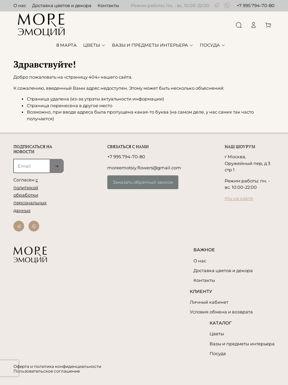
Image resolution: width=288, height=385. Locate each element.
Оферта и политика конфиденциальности (57, 366)
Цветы (217, 333)
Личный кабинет (209, 302)
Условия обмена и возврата (221, 311)
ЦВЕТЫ (94, 45)
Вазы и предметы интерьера (242, 343)
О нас (19, 5)
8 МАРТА (66, 45)
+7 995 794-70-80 (256, 5)
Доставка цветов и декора (62, 5)
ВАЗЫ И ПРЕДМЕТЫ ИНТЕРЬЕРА (152, 45)
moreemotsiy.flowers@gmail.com (144, 167)
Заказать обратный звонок (143, 182)
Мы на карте (239, 198)
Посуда (218, 353)
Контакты (108, 5)
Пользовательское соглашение (46, 371)
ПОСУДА (212, 45)
